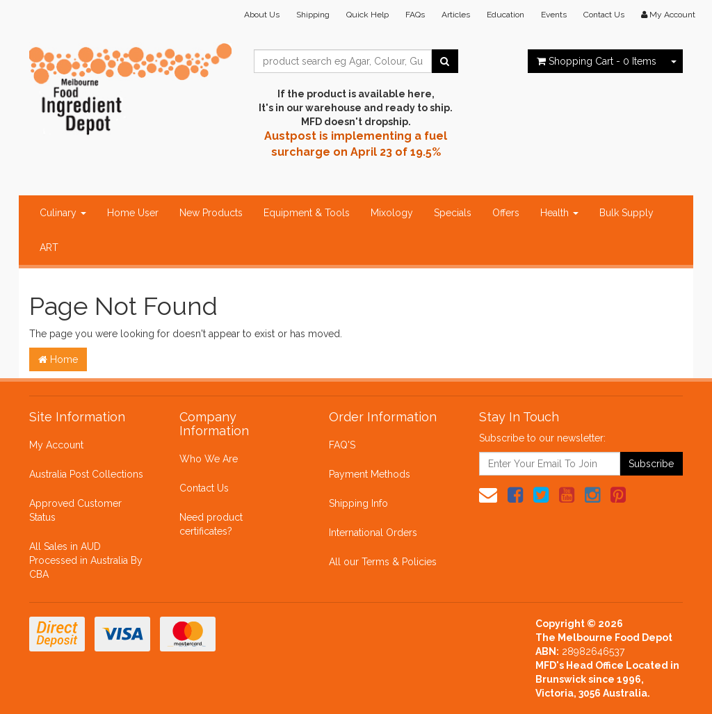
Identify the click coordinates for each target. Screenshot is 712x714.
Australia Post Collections (86, 474)
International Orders (373, 532)
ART (49, 247)
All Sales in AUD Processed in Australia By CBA (86, 560)
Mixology (392, 212)
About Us (262, 14)
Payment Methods (369, 474)
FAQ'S (342, 445)
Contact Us (603, 14)
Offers (505, 212)
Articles (456, 14)
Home (58, 359)
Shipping (313, 14)
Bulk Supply (626, 212)
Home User (133, 212)
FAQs (415, 14)
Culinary (63, 212)
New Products (211, 212)
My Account (56, 445)
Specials (452, 212)
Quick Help (367, 14)
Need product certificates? (211, 524)
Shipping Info (358, 503)
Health (559, 212)
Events (554, 14)
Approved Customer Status (75, 510)
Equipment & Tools (307, 212)
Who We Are (208, 458)
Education (505, 14)
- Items (596, 61)
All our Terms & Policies (383, 561)
